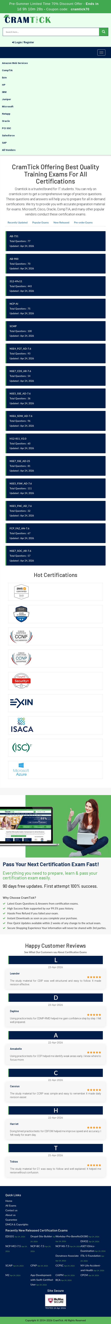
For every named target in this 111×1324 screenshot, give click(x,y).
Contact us (11, 1210)
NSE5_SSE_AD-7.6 (20, 393)
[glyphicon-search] (103, 32)
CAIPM (59, 1275)
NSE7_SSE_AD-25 (20, 461)
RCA (58, 1279)
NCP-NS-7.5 (62, 1246)
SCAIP (8, 1265)
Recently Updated (18, 222)
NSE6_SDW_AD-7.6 (21, 415)
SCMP (13, 326)
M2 (7, 1275)
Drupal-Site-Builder (41, 1236)
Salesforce (8, 135)
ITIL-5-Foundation (91, 1255)
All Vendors (8, 150)
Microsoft (7, 106)
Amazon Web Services (15, 63)
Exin (4, 77)
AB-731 (14, 236)
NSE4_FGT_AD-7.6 (20, 348)
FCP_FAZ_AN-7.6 (19, 528)
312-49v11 (16, 281)
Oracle (6, 121)
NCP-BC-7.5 (37, 1246)
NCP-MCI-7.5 (13, 1246)
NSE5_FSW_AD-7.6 (21, 483)
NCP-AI (14, 303)
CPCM (84, 1275)
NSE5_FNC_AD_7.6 (21, 505)
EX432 (84, 1241)
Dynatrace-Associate (67, 1255)
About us (10, 1214)
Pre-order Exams (83, 222)
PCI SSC (6, 128)
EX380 (84, 1236)
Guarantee (11, 1219)
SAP (4, 142)
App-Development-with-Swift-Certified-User (42, 1279)
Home (8, 1200)
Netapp (6, 113)
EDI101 (9, 1236)
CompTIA (7, 70)
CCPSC (59, 1265)
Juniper (6, 99)
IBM (4, 92)
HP (3, 84)
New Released (61, 222)
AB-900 (14, 258)
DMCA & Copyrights (16, 1224)
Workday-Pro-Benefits (68, 1236)
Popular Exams (40, 222)
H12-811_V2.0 (18, 438)
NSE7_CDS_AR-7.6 (20, 371)
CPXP (33, 1265)
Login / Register (23, 42)
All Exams (10, 1205)
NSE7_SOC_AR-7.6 (20, 550)
